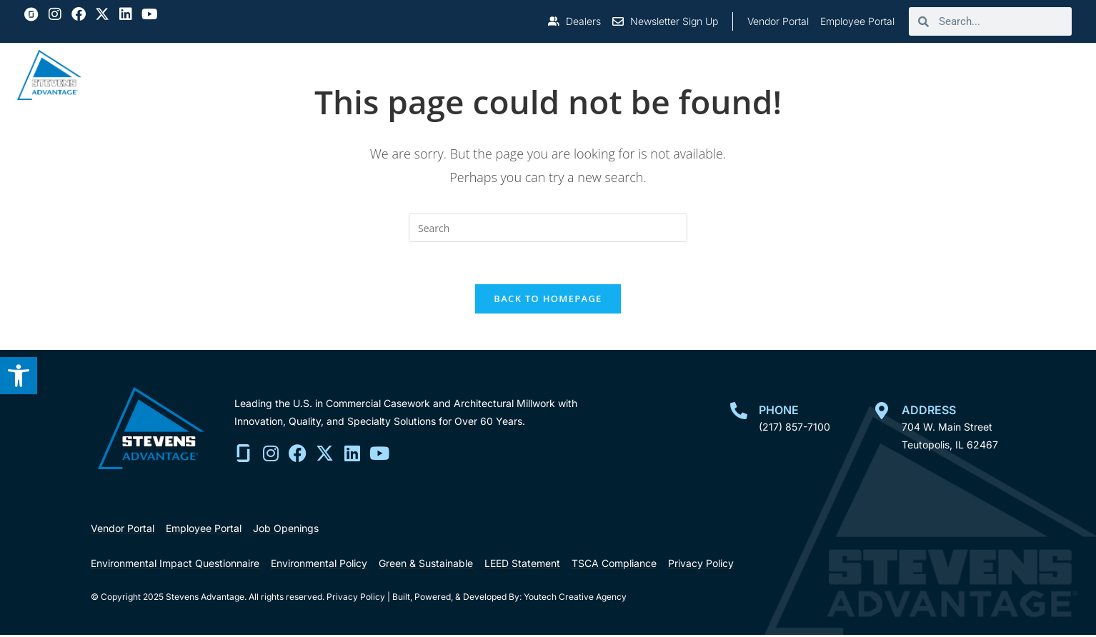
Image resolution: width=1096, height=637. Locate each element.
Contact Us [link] (1032, 75)
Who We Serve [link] (550, 75)
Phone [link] (779, 411)
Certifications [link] (845, 75)
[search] (1000, 21)
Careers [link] (942, 75)
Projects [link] (650, 75)
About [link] (459, 75)
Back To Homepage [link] (548, 300)
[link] (18, 375)
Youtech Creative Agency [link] (575, 598)
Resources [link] (739, 75)
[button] (55, 14)
